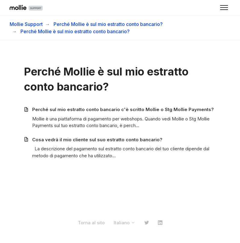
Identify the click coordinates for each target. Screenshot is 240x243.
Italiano (124, 222)
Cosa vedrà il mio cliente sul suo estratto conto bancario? (97, 139)
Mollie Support (26, 24)
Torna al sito (91, 222)
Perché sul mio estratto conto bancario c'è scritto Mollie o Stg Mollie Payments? (123, 109)
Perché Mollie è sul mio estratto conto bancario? (108, 24)
